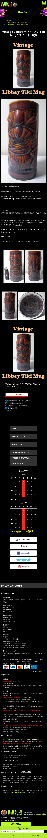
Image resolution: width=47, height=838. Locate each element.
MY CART (26, 828)
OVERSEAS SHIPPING (20, 458)
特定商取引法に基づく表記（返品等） (19, 401)
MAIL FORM (16, 824)
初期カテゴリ (11, 20)
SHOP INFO (16, 463)
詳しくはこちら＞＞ (38, 671)
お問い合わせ (35, 835)
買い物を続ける (12, 408)
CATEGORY (11, 22)
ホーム (3, 20)
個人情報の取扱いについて (19, 792)
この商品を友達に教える (15, 403)
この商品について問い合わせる (17, 405)
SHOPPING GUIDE (18, 452)
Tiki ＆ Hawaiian (21, 22)
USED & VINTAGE (22, 24)
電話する (11, 835)
